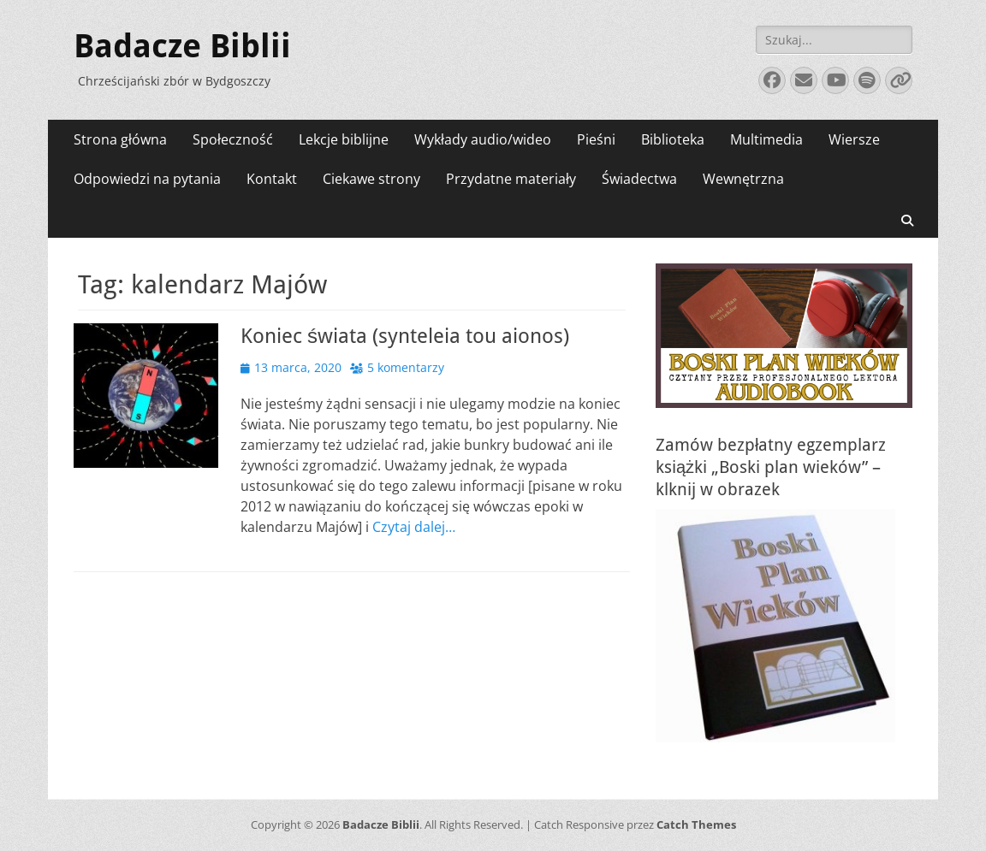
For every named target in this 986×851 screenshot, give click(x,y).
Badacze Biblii (182, 46)
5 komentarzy (405, 367)
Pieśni (596, 139)
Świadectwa (639, 178)
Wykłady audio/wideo (482, 139)
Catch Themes (696, 824)
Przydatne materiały (511, 178)
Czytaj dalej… (413, 526)
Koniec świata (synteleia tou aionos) (405, 336)
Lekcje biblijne (344, 139)
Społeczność (233, 139)
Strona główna (120, 139)
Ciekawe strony (371, 178)
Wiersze (854, 139)
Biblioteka (672, 139)
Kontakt (271, 178)
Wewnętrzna (743, 178)
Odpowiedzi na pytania (147, 178)
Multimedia (766, 139)
